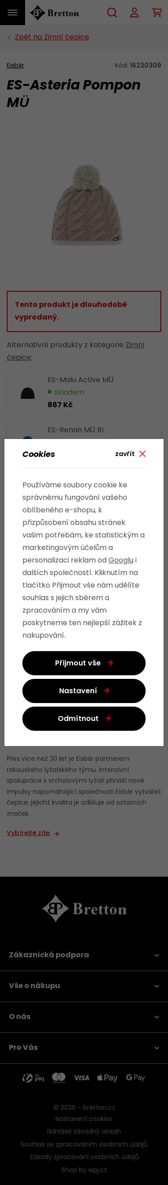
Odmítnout (78, 719)
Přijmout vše (78, 663)
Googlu (121, 560)
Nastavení (78, 691)
